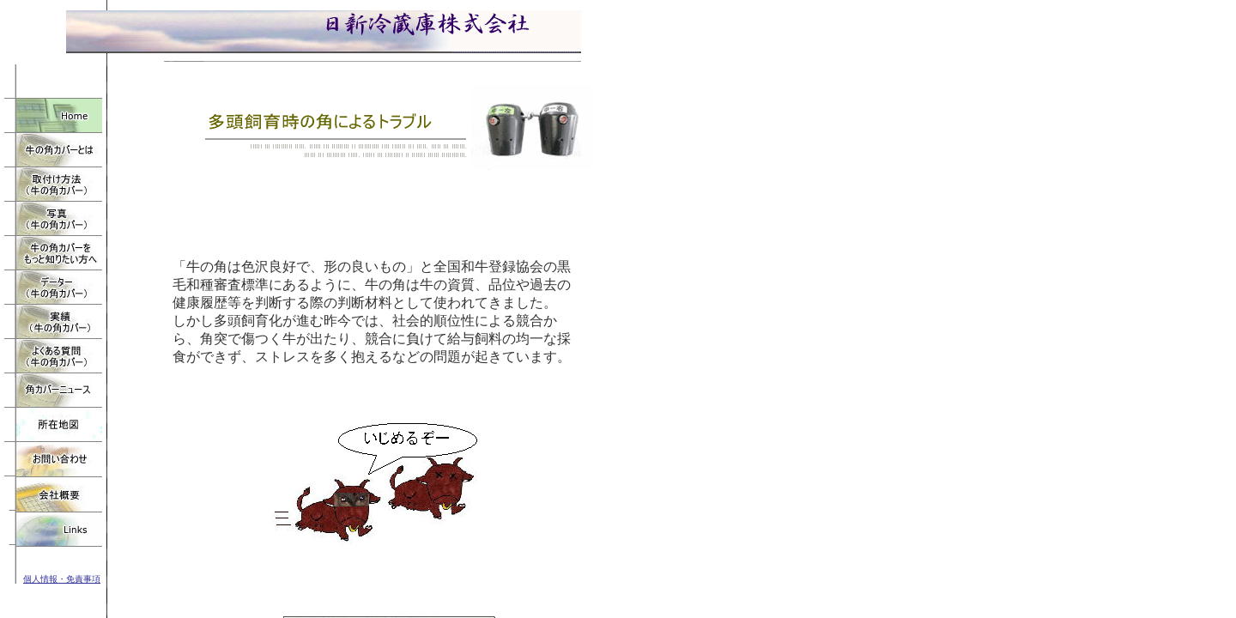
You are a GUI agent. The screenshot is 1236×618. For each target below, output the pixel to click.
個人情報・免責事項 (61, 579)
